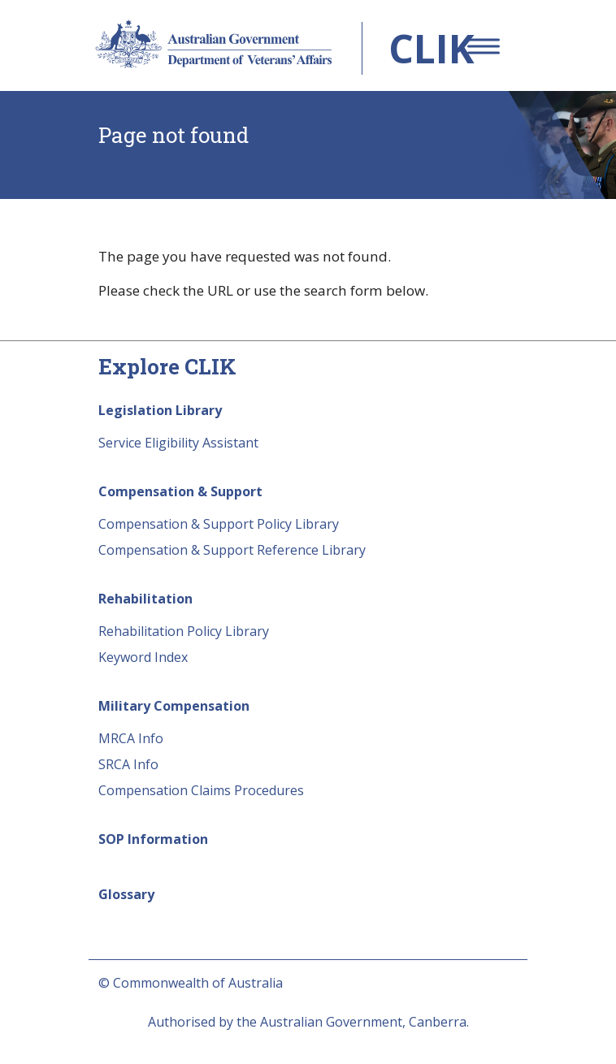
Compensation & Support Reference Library (232, 550)
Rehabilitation (145, 599)
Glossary (126, 894)
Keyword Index (143, 657)
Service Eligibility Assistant (178, 443)
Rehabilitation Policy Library (183, 631)
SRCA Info (128, 764)
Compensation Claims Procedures (201, 790)
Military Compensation (173, 706)
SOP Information (153, 839)
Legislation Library (160, 410)
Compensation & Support (180, 491)
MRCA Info (130, 738)
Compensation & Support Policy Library (218, 524)
